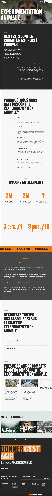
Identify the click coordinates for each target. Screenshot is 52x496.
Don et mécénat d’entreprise (25, 485)
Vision (2, 484)
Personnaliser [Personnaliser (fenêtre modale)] (40, 494)
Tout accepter (31, 494)
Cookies (8, 493)
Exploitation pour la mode (15, 486)
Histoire (3, 485)
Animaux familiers (14, 488)
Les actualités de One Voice (35, 484)
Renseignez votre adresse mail (29, 476)
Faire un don (23, 484)
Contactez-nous (3, 493)
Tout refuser (35, 494)
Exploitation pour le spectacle (14, 484)
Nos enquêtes (34, 485)
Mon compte (41, 1)
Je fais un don (22, 249)
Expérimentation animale (15, 485)
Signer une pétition (24, 488)
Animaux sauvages (14, 487)
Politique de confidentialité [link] (46, 494)
